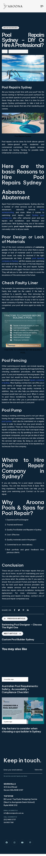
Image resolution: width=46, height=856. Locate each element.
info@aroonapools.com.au (14, 813)
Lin (5, 51)
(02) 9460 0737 (10, 819)
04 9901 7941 (8, 822)
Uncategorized (10, 28)
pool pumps (7, 421)
